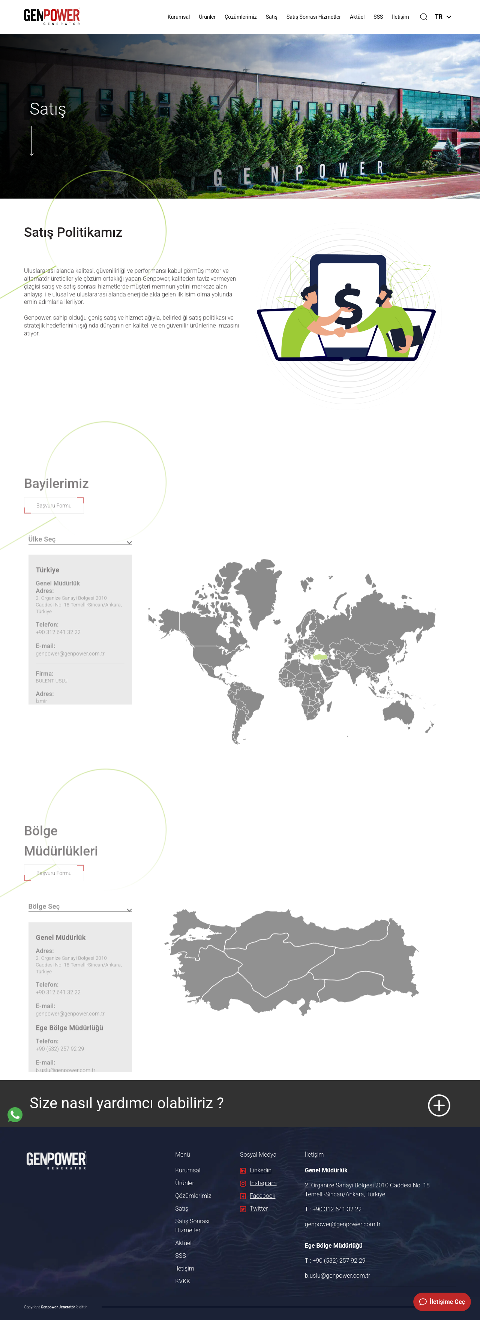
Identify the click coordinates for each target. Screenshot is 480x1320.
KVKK (182, 1281)
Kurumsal (179, 17)
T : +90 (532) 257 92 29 (335, 1260)
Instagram (258, 1183)
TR (443, 16)
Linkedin (256, 1170)
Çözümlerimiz (241, 17)
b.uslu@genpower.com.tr (337, 1275)
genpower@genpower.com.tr (343, 1224)
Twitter (254, 1208)
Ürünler (207, 17)
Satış (272, 17)
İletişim (400, 17)
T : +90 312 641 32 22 (333, 1209)
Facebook (257, 1195)
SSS (378, 17)
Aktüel (357, 17)
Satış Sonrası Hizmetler (313, 17)
